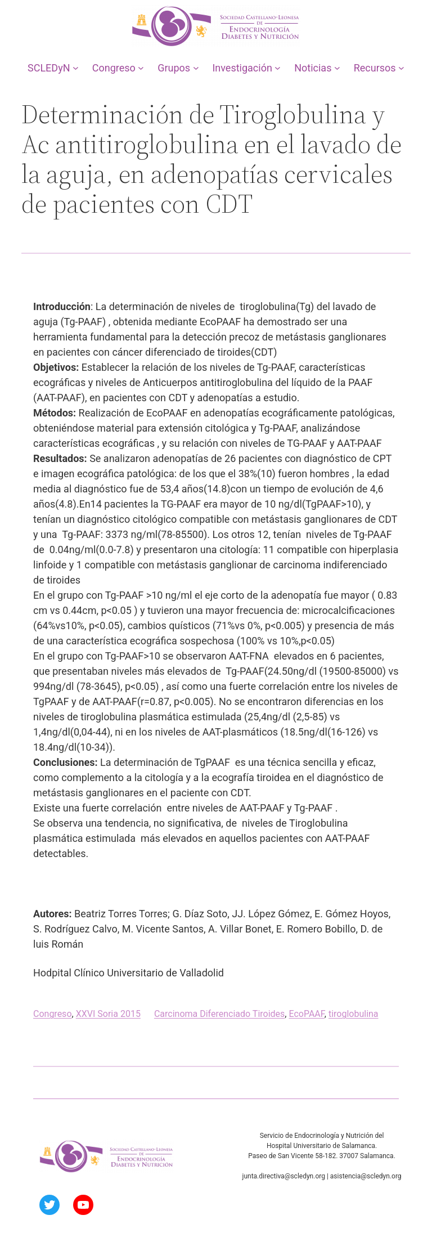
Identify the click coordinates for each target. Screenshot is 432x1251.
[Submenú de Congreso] (141, 68)
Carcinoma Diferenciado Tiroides (219, 1013)
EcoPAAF (306, 1013)
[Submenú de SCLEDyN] (76, 68)
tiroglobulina (353, 1013)
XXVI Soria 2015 (108, 1013)
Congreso (52, 1013)
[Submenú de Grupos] (196, 68)
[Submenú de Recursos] (401, 68)
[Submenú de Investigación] (277, 68)
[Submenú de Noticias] (337, 68)
